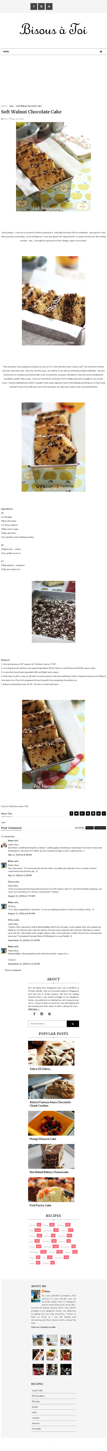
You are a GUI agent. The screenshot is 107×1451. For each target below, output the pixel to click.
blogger (79, 828)
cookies (64, 1230)
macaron (62, 1241)
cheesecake (47, 1230)
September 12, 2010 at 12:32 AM (24, 963)
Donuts (47, 1236)
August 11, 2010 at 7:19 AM (21, 896)
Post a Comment (13, 970)
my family (47, 1247)
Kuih (31, 1241)
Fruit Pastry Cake (40, 1205)
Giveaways (61, 1236)
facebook (100, 828)
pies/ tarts (58, 1258)
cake (31, 1230)
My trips (52, 1252)
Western (46, 1263)
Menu (6, 51)
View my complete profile (43, 1327)
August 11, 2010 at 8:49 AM (21, 913)
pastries (68, 1252)
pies (44, 1258)
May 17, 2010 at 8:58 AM (20, 854)
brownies (60, 1225)
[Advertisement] (53, 83)
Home (3, 106)
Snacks (32, 1263)
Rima (10, 861)
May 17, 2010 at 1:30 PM (20, 875)
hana (10, 840)
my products (65, 1247)
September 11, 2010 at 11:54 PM (24, 940)
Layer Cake (46, 1241)
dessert (33, 1236)
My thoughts (34, 1252)
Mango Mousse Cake (43, 1139)
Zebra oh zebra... (40, 1069)
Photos (32, 1258)
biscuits (33, 1225)
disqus (89, 828)
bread (46, 1225)
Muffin (32, 1247)
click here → (34, 1009)
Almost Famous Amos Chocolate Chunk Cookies (50, 1103)
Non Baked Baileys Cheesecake (49, 1172)
